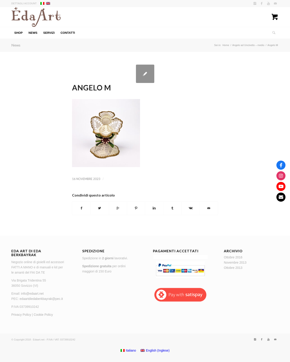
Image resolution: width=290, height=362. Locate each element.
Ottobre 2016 (233, 257)
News (15, 45)
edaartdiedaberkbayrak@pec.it (41, 299)
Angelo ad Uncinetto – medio (248, 45)
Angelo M (91, 87)
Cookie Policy (43, 314)
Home (225, 45)
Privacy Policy (21, 314)
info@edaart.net (32, 293)
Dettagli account (24, 3)
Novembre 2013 (235, 262)
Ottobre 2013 (233, 268)
